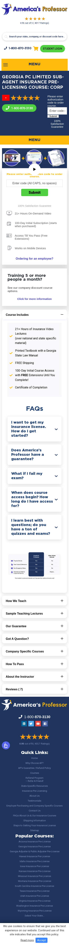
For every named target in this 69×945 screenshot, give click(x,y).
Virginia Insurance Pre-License (34, 900)
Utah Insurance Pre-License (34, 896)
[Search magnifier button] (6, 36)
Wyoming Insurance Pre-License (35, 910)
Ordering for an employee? (34, 258)
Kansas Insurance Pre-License (34, 871)
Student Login (52, 48)
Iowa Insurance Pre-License (34, 866)
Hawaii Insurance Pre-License (34, 856)
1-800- (17, 48)
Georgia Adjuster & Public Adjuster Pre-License (34, 851)
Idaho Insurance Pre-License (34, 861)
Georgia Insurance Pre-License (34, 846)
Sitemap (34, 830)
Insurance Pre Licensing (34, 790)
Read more (27, 940)
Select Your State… (34, 915)
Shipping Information (34, 820)
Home (34, 758)
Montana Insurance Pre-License (34, 881)
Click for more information (34, 298)
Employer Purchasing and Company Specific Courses (34, 805)
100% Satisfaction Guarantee (57, 123)
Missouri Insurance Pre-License (34, 876)
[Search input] (34, 37)
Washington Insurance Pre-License (34, 905)
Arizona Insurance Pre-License (35, 841)
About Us (34, 795)
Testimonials (34, 800)
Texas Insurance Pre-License (34, 891)
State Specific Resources (34, 786)
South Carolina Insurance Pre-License (34, 886)
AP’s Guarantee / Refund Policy (34, 768)
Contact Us (34, 810)
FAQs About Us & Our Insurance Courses (34, 815)
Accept (41, 940)
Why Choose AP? (34, 763)
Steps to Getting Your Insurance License (34, 825)
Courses (34, 773)
